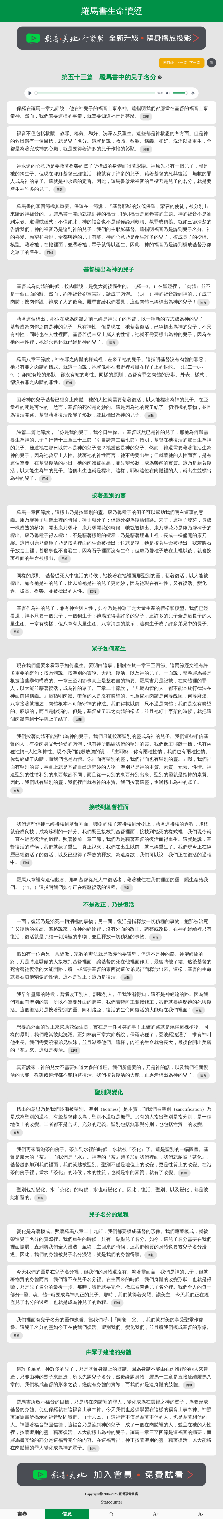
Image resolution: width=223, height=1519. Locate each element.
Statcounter (111, 1502)
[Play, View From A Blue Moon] (30, 93)
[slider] (95, 93)
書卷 (22, 1514)
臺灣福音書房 (128, 1494)
